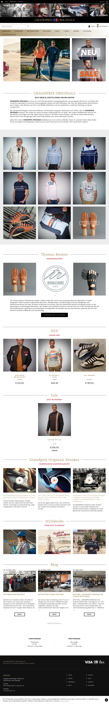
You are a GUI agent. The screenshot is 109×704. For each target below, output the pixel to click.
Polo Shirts (49, 31)
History (90, 675)
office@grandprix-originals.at (13, 686)
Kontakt (21, 1)
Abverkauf (13, 1)
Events (70, 679)
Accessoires (92, 31)
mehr (20, 615)
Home (70, 675)
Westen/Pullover (34, 31)
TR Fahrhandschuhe (9, 35)
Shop (69, 686)
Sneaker (80, 31)
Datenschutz (64, 701)
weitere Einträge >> (54, 624)
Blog (6, 1)
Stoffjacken (20, 31)
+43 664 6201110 (9, 691)
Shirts (60, 31)
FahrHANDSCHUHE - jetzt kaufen (54, 315)
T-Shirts (70, 31)
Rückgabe (91, 686)
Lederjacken (6, 31)
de (107, 1)
